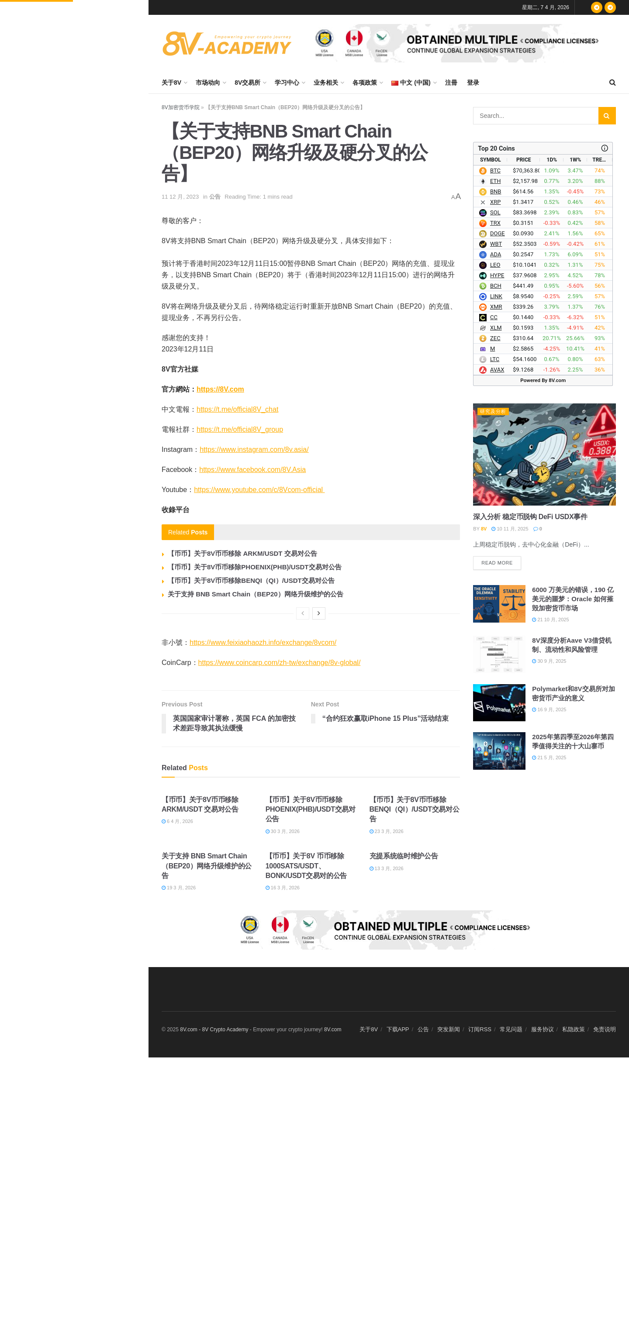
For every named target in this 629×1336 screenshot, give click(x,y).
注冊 (451, 82)
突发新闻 (448, 1029)
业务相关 (326, 82)
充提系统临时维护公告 (404, 856)
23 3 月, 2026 (387, 831)
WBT (496, 244)
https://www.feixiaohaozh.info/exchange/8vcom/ (263, 642)
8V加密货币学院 (181, 107)
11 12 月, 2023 (180, 196)
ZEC (495, 338)
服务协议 (542, 1029)
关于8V (171, 82)
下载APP (398, 1029)
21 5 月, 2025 (549, 757)
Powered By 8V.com (543, 380)
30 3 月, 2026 (283, 831)
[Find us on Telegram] (596, 7)
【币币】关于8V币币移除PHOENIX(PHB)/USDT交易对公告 (255, 567)
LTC (494, 359)
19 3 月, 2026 (179, 887)
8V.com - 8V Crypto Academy (214, 1029)
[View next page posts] (318, 613)
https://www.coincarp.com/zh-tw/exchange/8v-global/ (279, 662)
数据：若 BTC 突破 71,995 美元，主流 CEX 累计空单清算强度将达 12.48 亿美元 (92, 95)
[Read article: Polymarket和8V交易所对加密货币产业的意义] (499, 703)
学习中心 (287, 82)
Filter (128, 8)
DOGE (497, 233)
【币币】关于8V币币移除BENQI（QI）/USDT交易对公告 (251, 580)
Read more (501, 560)
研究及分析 (493, 411)
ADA (495, 254)
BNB (495, 191)
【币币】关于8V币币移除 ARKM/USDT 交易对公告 (242, 553)
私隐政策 (573, 1029)
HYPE (497, 275)
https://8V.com (220, 389)
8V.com (333, 1029)
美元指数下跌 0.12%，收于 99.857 (93, 420)
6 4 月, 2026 (177, 821)
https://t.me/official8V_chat (237, 409)
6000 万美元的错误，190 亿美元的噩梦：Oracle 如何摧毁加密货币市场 (573, 599)
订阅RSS (479, 1029)
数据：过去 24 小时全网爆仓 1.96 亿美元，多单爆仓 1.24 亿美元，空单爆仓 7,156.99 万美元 (93, 332)
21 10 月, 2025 (550, 619)
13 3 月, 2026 (387, 868)
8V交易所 (247, 82)
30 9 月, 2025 (549, 661)
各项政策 (365, 82)
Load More (73, 610)
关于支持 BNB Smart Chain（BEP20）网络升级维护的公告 (255, 594)
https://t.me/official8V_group (240, 429)
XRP (495, 202)
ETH (495, 181)
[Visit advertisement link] (460, 43)
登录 (473, 82)
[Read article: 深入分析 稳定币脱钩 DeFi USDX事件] (544, 454)
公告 (215, 196)
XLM (496, 327)
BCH (495, 285)
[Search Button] (612, 82)
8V (484, 528)
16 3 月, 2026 (283, 887)
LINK (496, 296)
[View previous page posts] (302, 613)
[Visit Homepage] (227, 43)
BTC (495, 170)
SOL (495, 212)
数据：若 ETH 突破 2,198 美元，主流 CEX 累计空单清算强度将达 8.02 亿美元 (90, 144)
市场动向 (208, 82)
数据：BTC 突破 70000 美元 (84, 466)
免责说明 (604, 1029)
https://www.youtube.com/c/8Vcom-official (259, 489)
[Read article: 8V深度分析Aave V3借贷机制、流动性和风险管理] (499, 654)
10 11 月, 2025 (509, 528)
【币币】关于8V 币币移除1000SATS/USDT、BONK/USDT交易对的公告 (306, 865)
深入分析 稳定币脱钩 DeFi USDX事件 (530, 516)
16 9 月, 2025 (549, 709)
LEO (495, 265)
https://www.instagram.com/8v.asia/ (254, 449)
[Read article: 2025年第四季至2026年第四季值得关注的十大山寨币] (499, 751)
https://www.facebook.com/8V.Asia (252, 469)
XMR (496, 306)
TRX (495, 223)
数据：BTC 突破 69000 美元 (84, 278)
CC (494, 317)
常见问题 (511, 1029)
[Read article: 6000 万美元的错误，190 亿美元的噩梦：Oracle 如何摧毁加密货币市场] (499, 604)
